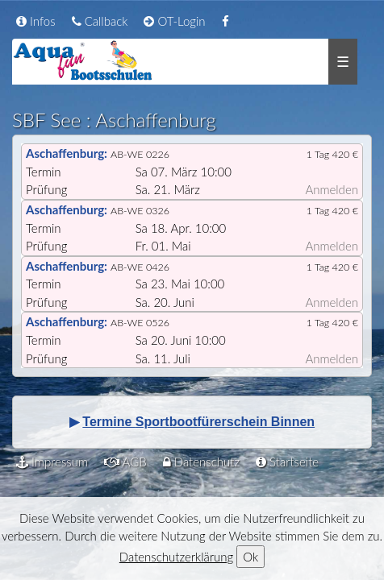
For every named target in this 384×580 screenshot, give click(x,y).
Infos (36, 21)
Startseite (287, 461)
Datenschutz (201, 461)
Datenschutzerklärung (176, 556)
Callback (100, 21)
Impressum (52, 461)
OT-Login (174, 21)
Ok (250, 556)
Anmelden (331, 189)
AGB (125, 461)
